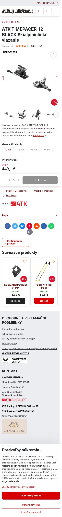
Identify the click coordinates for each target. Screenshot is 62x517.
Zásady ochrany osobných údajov (18, 338)
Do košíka (40, 180)
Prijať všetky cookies (31, 495)
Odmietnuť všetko (31, 504)
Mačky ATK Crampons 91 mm (15, 286)
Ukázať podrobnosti (31, 512)
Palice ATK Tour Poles (44, 286)
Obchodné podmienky (13, 329)
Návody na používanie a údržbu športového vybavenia (29, 348)
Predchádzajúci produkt (14, 242)
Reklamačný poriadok (12, 333)
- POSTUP (15, 353)
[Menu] (56, 11)
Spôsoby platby (9, 343)
